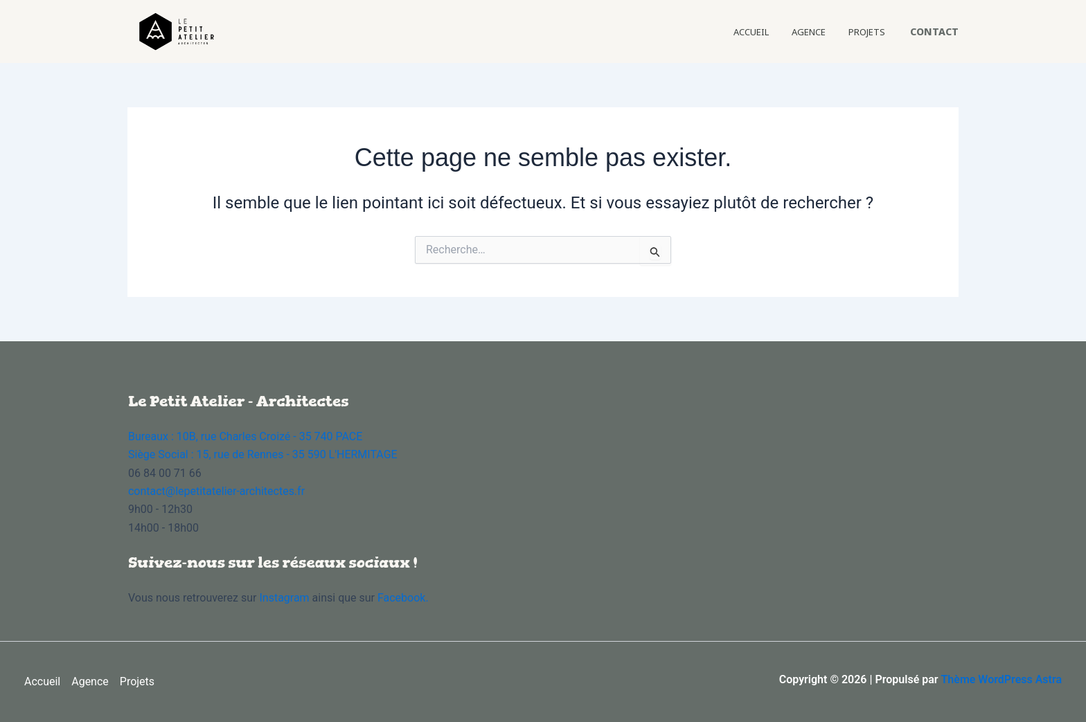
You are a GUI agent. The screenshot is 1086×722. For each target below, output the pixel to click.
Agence (830, 32)
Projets (873, 32)
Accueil (787, 32)
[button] (934, 32)
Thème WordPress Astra (1001, 679)
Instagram (285, 597)
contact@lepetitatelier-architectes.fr (216, 491)
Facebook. (403, 597)
